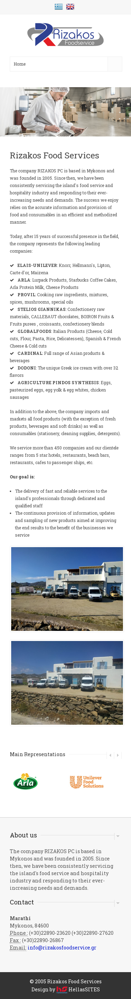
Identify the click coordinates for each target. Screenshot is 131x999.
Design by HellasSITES (65, 989)
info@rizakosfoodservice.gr (62, 947)
